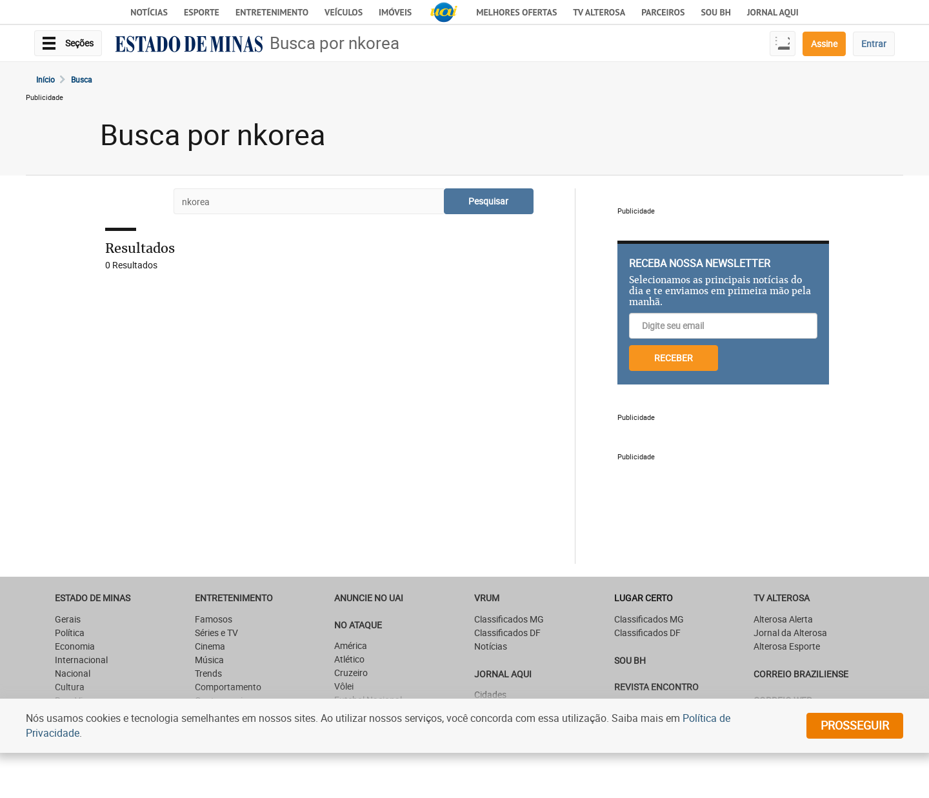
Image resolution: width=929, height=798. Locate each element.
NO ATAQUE (358, 625)
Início (45, 79)
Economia (75, 646)
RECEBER (673, 358)
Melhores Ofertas (516, 12)
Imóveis (395, 12)
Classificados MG (509, 619)
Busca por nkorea (334, 43)
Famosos (213, 619)
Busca (81, 79)
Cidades (490, 694)
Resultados (140, 248)
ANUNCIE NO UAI (368, 598)
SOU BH (630, 660)
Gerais (68, 619)
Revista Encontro (656, 687)
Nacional (72, 673)
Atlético (349, 659)
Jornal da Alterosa (790, 632)
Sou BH (716, 12)
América (350, 645)
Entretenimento (271, 12)
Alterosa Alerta (783, 619)
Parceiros (662, 12)
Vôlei (344, 686)
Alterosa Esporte (787, 646)
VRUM (486, 598)
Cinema (210, 646)
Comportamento (228, 687)
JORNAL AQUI (773, 12)
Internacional (81, 659)
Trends (208, 673)
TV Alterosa (599, 12)
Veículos (344, 12)
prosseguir (855, 725)
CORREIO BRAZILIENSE (801, 674)
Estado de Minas (92, 598)
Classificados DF (507, 632)
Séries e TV (216, 632)
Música (209, 659)
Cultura (70, 687)
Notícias (149, 12)
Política (70, 632)
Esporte (201, 12)
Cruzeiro (351, 672)
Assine (824, 43)
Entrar (873, 43)
